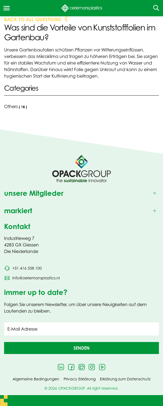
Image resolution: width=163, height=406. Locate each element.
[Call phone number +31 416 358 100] (23, 268)
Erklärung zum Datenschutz (125, 379)
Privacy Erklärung (80, 379)
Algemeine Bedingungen (36, 379)
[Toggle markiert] (81, 211)
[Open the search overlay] (154, 8)
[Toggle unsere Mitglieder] (81, 193)
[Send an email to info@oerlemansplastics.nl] (32, 278)
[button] (81, 348)
